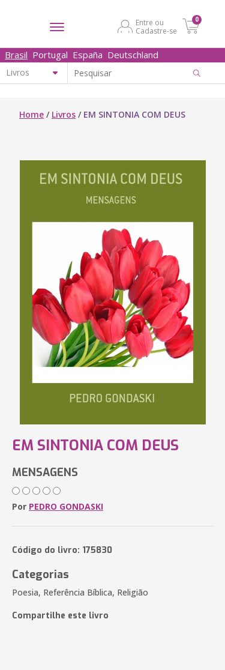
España (88, 55)
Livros (64, 114)
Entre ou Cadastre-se (156, 26)
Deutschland (132, 55)
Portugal (50, 55)
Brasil (16, 55)
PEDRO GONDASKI (66, 506)
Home (31, 114)
